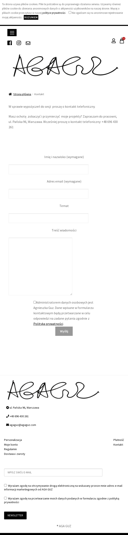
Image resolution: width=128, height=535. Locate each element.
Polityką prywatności (48, 324)
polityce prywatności (53, 13)
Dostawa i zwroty (14, 454)
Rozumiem (31, 17)
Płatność (118, 440)
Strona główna (22, 94)
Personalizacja (13, 440)
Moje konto (11, 444)
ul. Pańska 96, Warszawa (22, 407)
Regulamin (10, 449)
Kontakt (118, 444)
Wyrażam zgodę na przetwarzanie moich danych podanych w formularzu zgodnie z (61, 500)
